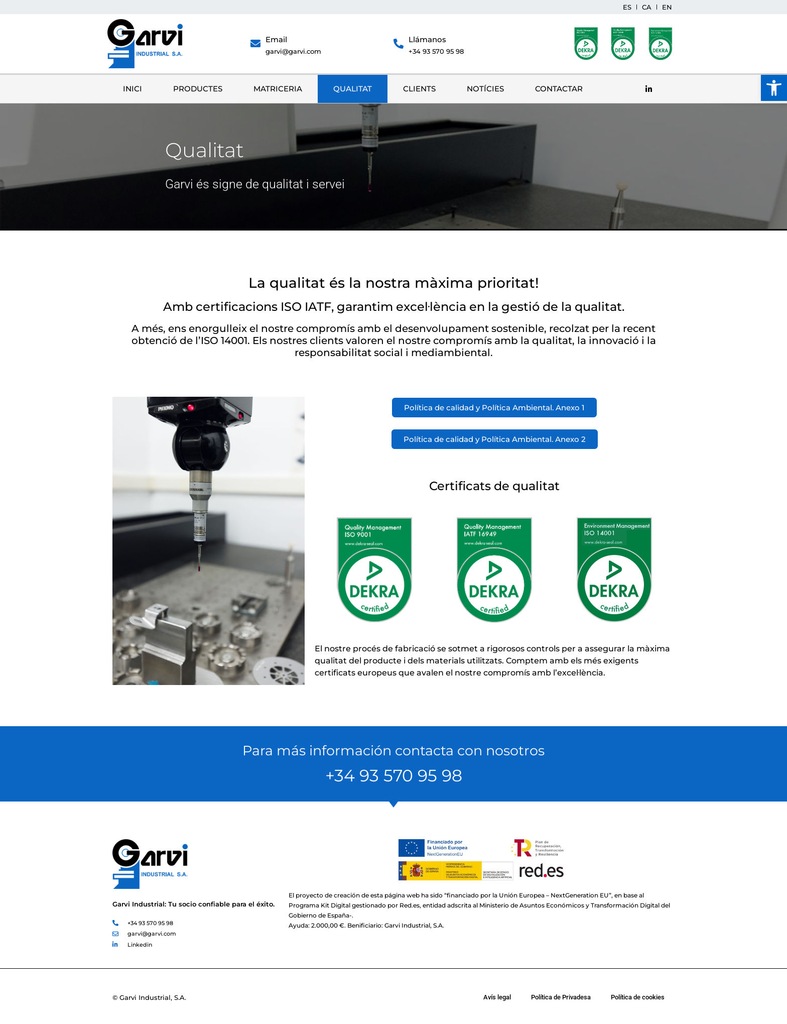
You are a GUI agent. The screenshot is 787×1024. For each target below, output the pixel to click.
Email (276, 39)
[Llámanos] (399, 44)
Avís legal (497, 997)
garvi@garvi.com (293, 51)
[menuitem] (627, 7)
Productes (197, 88)
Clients (419, 88)
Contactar (559, 88)
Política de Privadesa (561, 997)
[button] (774, 88)
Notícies (485, 88)
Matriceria (277, 88)
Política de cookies (638, 997)
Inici (132, 88)
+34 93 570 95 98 (436, 51)
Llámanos (427, 39)
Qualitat (352, 88)
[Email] (255, 44)
